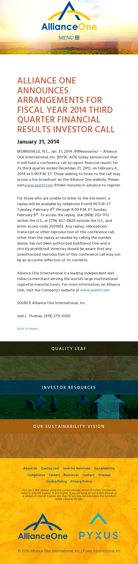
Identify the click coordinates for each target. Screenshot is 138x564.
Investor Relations (76, 468)
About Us (30, 468)
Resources (71, 475)
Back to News (27, 329)
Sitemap (104, 475)
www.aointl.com (38, 185)
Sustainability (104, 468)
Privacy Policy (81, 481)
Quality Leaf (50, 468)
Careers (54, 475)
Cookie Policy (56, 481)
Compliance (36, 475)
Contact (88, 475)
